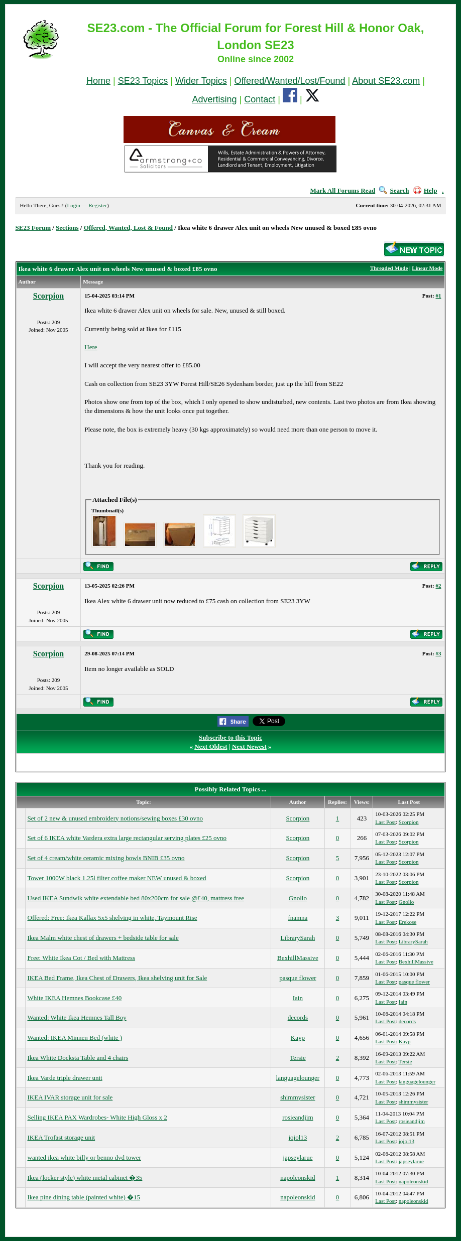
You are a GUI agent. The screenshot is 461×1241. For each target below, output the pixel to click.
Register (97, 205)
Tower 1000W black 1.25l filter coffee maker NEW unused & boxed (117, 878)
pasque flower (297, 978)
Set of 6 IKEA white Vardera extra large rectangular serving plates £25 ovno (127, 838)
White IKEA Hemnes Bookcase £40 (75, 998)
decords (298, 1017)
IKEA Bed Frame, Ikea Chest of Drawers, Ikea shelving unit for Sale (117, 978)
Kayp (298, 1037)
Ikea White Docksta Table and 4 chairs (78, 1057)
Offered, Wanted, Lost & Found (128, 227)
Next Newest (249, 746)
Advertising (214, 99)
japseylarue (297, 1157)
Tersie (298, 1057)
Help (425, 190)
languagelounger (298, 1077)
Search (394, 190)
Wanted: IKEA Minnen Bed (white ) (75, 1037)
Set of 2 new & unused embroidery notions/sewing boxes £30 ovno (115, 818)
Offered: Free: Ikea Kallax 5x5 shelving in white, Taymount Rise (112, 917)
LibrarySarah (298, 937)
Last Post (385, 822)
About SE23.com (386, 81)
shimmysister (297, 1097)
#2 (438, 586)
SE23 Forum (33, 227)
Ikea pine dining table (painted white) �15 (84, 1197)
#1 (438, 296)
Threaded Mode (389, 268)
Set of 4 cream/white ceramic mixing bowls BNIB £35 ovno (106, 858)
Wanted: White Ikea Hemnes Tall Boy (77, 1017)
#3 (438, 653)
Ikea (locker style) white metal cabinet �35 (85, 1177)
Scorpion (48, 296)
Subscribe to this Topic (230, 737)
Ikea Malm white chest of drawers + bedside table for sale (103, 937)
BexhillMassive (297, 957)
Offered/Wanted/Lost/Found (289, 81)
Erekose (407, 922)
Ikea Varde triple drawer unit (65, 1077)
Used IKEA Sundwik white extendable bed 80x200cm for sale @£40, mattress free (136, 898)
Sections (67, 227)
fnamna (297, 917)
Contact (259, 99)
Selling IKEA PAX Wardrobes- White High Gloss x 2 (97, 1117)
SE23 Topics (143, 81)
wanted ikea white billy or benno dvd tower (84, 1157)
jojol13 (297, 1137)
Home (98, 81)
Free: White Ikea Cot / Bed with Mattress (82, 957)
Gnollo (298, 898)
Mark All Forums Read (343, 190)
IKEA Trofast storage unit (61, 1137)
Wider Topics (201, 81)
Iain (298, 998)
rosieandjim (297, 1117)
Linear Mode (427, 268)
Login (73, 205)
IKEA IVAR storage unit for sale (70, 1097)
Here (90, 347)
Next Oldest (210, 746)
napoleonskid (297, 1177)
